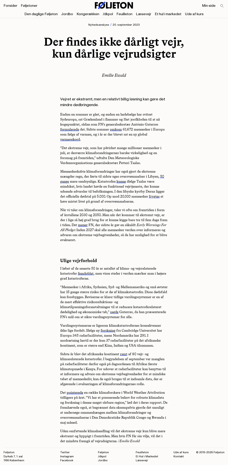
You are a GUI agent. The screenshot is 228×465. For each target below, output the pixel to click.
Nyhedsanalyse (98, 25)
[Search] (222, 6)
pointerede (75, 392)
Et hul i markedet (168, 14)
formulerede (69, 129)
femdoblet (86, 273)
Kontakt (178, 456)
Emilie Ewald (114, 75)
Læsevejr (143, 14)
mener (83, 225)
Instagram (67, 456)
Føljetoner (29, 5)
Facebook (66, 460)
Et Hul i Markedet (147, 456)
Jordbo (67, 14)
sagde (114, 312)
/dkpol (108, 14)
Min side (209, 5)
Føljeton (103, 452)
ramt (123, 354)
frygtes (154, 196)
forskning (108, 330)
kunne (121, 181)
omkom (116, 129)
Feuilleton (124, 14)
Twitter (65, 452)
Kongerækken (88, 14)
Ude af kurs (194, 14)
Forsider (10, 5)
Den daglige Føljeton (41, 14)
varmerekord (70, 139)
